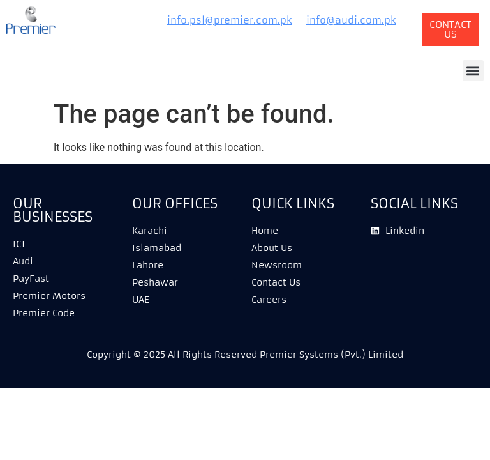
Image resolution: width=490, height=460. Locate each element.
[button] (473, 70)
